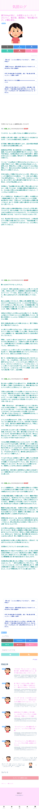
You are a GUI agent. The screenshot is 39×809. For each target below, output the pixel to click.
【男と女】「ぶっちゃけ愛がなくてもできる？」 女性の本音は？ (20, 60)
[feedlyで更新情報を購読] (10, 654)
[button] (32, 51)
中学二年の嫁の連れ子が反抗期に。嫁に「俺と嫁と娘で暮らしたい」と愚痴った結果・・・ (20, 74)
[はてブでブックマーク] (32, 47)
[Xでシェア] (7, 47)
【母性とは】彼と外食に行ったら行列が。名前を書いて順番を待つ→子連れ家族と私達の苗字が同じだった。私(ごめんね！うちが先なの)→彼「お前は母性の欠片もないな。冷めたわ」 (20, 90)
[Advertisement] (19, 111)
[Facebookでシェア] (19, 47)
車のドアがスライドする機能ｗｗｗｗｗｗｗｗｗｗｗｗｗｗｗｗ (20, 81)
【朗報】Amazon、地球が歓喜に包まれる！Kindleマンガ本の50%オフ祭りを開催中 (20, 67)
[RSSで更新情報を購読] (29, 654)
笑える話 (4, 632)
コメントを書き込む (20, 778)
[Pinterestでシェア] (19, 51)
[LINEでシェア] (7, 51)
